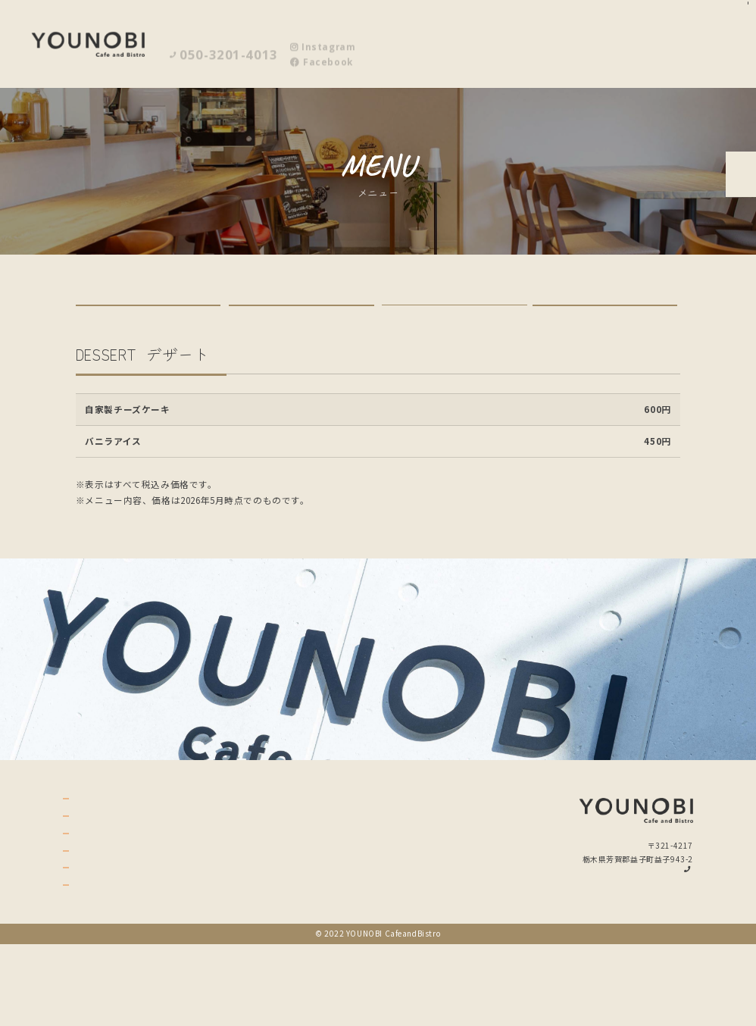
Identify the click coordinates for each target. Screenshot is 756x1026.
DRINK (604, 324)
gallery (101, 904)
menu (93, 880)
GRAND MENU (301, 324)
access (97, 929)
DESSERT (454, 323)
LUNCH (148, 324)
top (88, 856)
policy (96, 954)
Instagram (322, 36)
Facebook (321, 51)
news (93, 979)
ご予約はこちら (737, 207)
